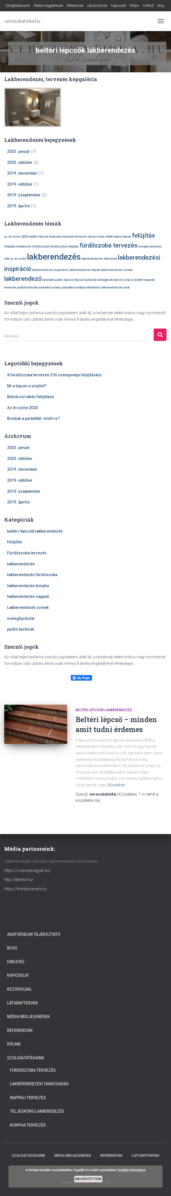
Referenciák (75, 6)
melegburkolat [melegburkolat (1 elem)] (107, 280)
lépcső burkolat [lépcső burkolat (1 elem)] (85, 280)
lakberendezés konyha (28, 585)
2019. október (20, 184)
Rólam (134, 6)
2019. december (22, 173)
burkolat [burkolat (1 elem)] (55, 236)
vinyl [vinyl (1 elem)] (126, 287)
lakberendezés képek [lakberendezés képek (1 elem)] (84, 270)
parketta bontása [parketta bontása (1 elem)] (73, 287)
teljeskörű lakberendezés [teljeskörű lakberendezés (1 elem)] (104, 287)
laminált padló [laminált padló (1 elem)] (52, 280)
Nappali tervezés (28, 1097)
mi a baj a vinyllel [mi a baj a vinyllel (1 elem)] (131, 280)
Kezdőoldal (19, 989)
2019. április (18, 206)
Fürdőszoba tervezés (27, 553)
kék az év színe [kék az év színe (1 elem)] (15, 259)
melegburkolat (20, 618)
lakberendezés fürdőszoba (32, 574)
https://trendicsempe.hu (25, 889)
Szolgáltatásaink (17, 6)
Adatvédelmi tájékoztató (33, 934)
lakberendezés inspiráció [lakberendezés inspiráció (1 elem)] (50, 270)
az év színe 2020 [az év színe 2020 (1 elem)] (16, 236)
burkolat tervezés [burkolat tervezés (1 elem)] (74, 236)
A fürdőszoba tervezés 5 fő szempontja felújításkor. (55, 375)
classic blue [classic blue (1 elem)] (95, 236)
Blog (160, 6)
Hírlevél (148, 6)
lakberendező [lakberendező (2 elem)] (23, 278)
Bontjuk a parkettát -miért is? (33, 418)
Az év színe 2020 (22, 407)
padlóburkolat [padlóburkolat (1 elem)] (27, 287)
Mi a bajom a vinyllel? (27, 386)
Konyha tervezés (28, 1125)
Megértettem (88, 1179)
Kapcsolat (118, 6)
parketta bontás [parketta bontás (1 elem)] (49, 287)
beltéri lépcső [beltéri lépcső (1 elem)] (38, 236)
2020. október (20, 162)
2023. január (18, 151)
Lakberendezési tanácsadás (39, 1084)
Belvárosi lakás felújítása (30, 396)
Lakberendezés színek (28, 607)
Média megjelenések (48, 6)
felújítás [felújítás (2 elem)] (143, 235)
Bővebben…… (119, 785)
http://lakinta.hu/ (18, 879)
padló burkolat (20, 629)
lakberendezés (21, 564)
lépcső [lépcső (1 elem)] (68, 280)
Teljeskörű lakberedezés (37, 1111)
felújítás (14, 542)
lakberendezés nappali (28, 596)
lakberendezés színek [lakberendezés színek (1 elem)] (116, 270)
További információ (131, 1170)
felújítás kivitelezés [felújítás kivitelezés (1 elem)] (17, 246)
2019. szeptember (23, 195)
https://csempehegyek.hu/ (27, 870)
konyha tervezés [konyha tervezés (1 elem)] (149, 246)
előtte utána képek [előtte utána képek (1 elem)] (118, 236)
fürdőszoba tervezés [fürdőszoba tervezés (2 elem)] (109, 245)
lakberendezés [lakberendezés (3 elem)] (54, 257)
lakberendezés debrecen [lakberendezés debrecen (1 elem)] (99, 259)
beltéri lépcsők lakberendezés (35, 531)
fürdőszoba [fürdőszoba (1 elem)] (40, 246)
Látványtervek (97, 6)
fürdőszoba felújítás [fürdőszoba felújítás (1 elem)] (64, 246)
